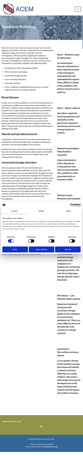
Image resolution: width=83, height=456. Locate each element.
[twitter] (41, 427)
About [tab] (68, 211)
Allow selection (41, 249)
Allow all (68, 249)
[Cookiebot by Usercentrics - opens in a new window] (72, 205)
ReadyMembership (50, 447)
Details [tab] (41, 211)
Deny (15, 249)
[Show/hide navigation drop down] (78, 9)
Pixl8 (51, 444)
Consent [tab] (14, 211)
